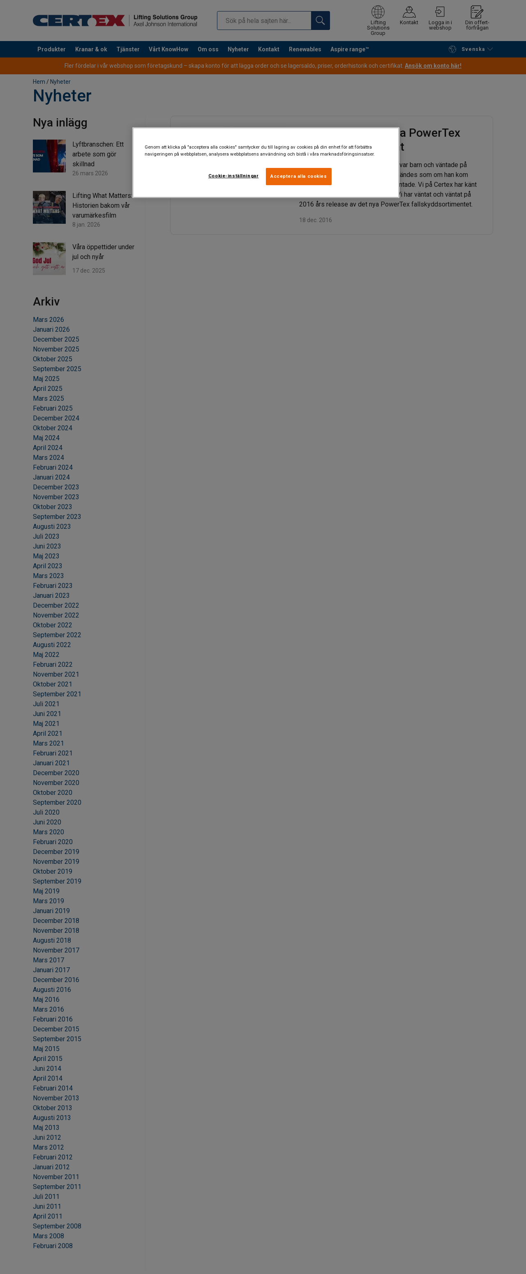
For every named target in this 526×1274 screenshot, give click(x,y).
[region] (265, 162)
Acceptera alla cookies (298, 176)
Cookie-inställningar (233, 176)
